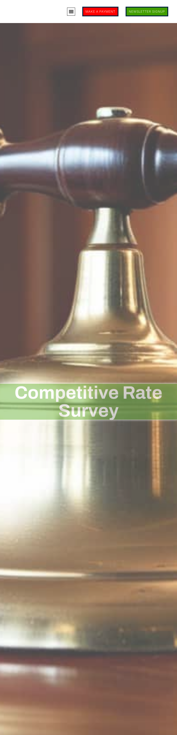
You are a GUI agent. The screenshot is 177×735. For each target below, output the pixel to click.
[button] (71, 12)
